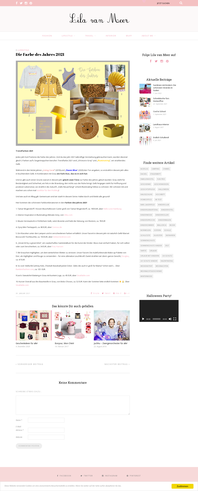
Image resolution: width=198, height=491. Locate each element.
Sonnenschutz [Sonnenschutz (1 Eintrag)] (148, 240)
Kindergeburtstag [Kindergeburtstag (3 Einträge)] (149, 210)
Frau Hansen (57, 246)
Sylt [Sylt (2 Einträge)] (167, 246)
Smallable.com (83, 275)
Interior (111, 35)
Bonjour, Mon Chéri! (64, 343)
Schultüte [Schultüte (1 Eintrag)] (145, 235)
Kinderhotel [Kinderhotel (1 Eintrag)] (167, 210)
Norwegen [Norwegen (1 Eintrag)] (146, 230)
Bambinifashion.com (25, 269)
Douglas (125, 256)
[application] (159, 311)
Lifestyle (67, 35)
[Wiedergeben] (143, 318)
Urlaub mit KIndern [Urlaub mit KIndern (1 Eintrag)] (150, 256)
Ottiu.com (68, 215)
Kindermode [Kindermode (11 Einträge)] (146, 215)
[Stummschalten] (170, 318)
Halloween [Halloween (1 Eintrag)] (163, 189)
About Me (147, 35)
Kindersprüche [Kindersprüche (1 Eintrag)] (148, 220)
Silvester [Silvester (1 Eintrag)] (158, 235)
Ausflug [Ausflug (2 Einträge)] (144, 169)
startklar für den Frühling (48, 190)
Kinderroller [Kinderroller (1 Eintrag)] (162, 215)
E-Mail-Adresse (20, 428)
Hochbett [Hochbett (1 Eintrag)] (160, 194)
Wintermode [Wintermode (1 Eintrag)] (146, 276)
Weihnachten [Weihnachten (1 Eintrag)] (162, 266)
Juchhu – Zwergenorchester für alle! (110, 343)
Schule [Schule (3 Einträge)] (167, 230)
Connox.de (57, 227)
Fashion (47, 35)
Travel (89, 35)
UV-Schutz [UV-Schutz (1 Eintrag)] (167, 256)
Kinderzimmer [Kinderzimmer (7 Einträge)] (147, 225)
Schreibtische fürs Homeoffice (161, 99)
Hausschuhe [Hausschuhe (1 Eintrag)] (146, 194)
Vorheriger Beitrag (29, 364)
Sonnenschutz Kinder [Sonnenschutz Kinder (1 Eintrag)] (151, 246)
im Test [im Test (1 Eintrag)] (158, 200)
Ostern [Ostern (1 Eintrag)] (157, 230)
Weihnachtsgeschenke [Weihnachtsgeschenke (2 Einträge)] (151, 271)
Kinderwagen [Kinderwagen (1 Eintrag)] (164, 220)
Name (19, 420)
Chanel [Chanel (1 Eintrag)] (166, 169)
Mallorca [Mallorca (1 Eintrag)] (161, 225)
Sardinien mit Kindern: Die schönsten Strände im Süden (164, 88)
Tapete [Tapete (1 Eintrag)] (143, 251)
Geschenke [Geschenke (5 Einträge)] (146, 184)
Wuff (129, 35)
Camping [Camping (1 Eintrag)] (156, 169)
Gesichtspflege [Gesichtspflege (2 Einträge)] (148, 189)
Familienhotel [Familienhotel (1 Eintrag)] (147, 179)
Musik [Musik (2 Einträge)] (172, 225)
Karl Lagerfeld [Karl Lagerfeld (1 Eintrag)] (148, 205)
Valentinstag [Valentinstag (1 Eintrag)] (167, 261)
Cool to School (159, 111)
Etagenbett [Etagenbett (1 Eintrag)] (155, 174)
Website (19, 437)
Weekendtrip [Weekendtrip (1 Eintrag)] (146, 266)
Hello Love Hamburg (112, 208)
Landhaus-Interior (161, 124)
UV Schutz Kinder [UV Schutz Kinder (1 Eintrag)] (149, 261)
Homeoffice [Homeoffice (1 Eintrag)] (146, 200)
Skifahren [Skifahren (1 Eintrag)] (170, 235)
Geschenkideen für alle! (27, 343)
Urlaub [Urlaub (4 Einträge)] (153, 251)
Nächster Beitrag (117, 364)
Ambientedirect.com (62, 236)
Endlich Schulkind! (161, 137)
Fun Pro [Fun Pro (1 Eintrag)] (161, 179)
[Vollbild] (174, 318)
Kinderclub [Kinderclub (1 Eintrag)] (163, 205)
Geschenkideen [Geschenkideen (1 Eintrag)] (161, 184)
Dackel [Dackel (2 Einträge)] (144, 174)
